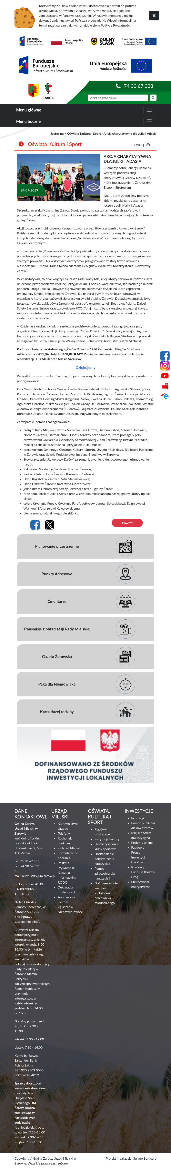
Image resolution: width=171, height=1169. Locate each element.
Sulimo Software (145, 1158)
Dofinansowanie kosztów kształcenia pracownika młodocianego (106, 893)
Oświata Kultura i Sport (84, 133)
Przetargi (137, 818)
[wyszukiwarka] (118, 98)
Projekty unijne (142, 842)
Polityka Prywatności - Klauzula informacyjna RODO (67, 872)
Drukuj (142, 145)
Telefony (64, 833)
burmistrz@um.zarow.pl (39, 876)
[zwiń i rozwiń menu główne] (149, 110)
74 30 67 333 (138, 86)
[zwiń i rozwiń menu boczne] (149, 121)
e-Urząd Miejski (69, 848)
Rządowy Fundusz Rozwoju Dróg (143, 872)
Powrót (127, 523)
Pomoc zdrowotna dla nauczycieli (104, 873)
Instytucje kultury (106, 839)
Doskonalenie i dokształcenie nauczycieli (104, 858)
